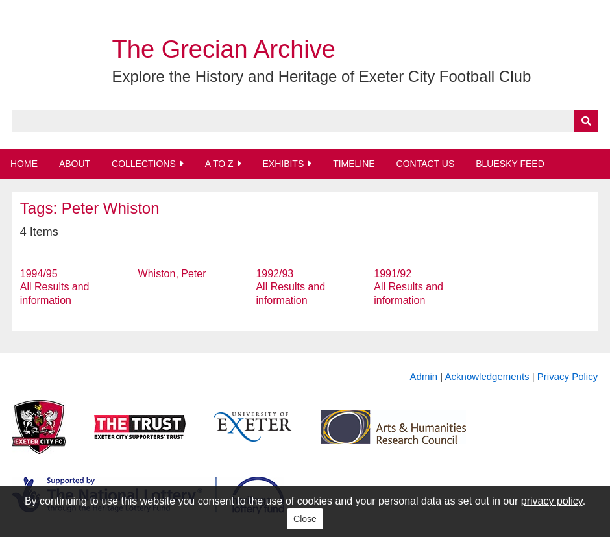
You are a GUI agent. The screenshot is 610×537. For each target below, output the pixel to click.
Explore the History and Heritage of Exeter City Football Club (321, 76)
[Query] (305, 121)
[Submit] (586, 121)
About (74, 163)
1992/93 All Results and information (290, 287)
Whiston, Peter (172, 273)
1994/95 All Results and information (55, 287)
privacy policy (552, 500)
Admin (424, 376)
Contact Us (425, 163)
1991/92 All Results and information (408, 287)
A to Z (219, 163)
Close (305, 519)
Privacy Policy (567, 376)
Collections (144, 163)
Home (24, 163)
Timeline (354, 163)
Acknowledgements (487, 376)
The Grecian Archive (224, 49)
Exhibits (283, 163)
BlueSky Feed (510, 163)
